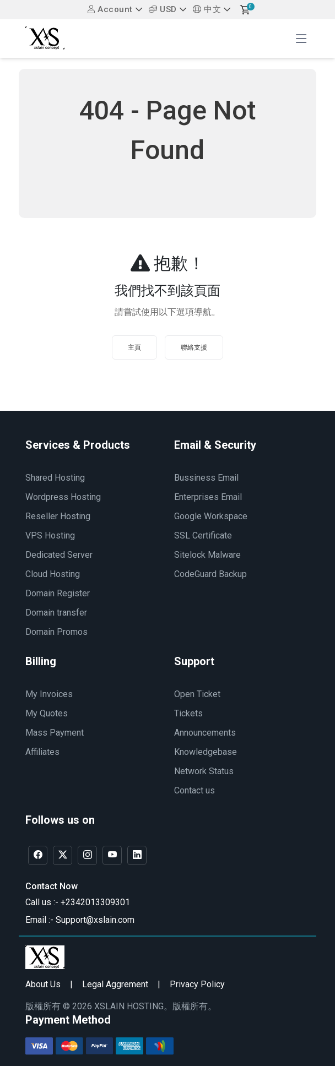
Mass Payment (54, 732)
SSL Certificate (203, 535)
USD (163, 9)
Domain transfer (56, 612)
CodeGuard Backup (210, 574)
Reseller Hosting (57, 516)
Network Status (204, 771)
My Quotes (46, 713)
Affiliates (42, 752)
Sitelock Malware (207, 555)
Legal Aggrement (115, 984)
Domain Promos (56, 632)
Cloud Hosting (52, 574)
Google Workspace (210, 516)
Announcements (205, 732)
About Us (43, 984)
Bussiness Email (206, 477)
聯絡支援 (194, 347)
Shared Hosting (55, 477)
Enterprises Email (208, 497)
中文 (207, 9)
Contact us (194, 790)
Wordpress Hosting (63, 497)
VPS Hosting (50, 535)
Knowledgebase (205, 752)
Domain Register (57, 593)
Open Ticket (197, 694)
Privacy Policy (197, 984)
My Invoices (49, 694)
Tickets (188, 713)
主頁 (134, 347)
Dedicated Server (59, 555)
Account (110, 9)
